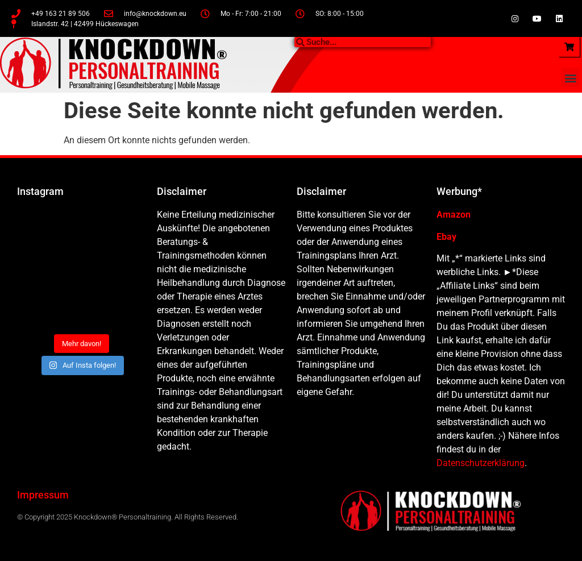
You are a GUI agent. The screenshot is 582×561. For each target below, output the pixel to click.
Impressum (43, 495)
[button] (570, 77)
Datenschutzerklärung (480, 463)
